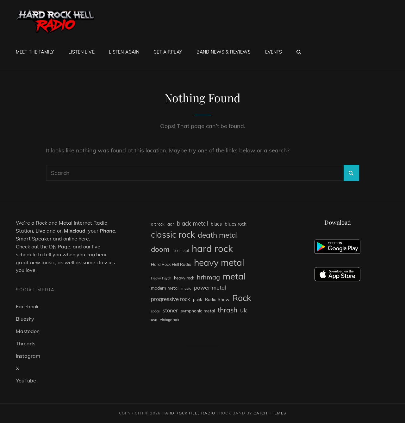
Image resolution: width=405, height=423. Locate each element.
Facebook (27, 306)
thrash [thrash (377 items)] (227, 310)
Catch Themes (269, 413)
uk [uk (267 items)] (243, 310)
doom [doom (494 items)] (160, 249)
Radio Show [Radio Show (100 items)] (217, 299)
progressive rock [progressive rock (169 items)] (170, 299)
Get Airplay (167, 52)
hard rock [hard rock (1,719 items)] (212, 248)
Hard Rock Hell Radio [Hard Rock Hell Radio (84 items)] (171, 264)
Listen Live (81, 52)
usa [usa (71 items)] (154, 319)
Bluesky (25, 319)
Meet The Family (35, 52)
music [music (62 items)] (186, 288)
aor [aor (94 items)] (170, 224)
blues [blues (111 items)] (216, 224)
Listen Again (124, 52)
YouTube (26, 380)
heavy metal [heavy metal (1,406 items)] (219, 262)
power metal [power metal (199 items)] (210, 287)
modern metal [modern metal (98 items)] (164, 288)
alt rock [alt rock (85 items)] (158, 224)
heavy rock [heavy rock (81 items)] (184, 277)
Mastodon (28, 331)
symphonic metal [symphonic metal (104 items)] (198, 310)
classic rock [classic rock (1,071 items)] (173, 234)
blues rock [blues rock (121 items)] (235, 224)
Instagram (28, 356)
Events (273, 52)
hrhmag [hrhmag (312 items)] (208, 277)
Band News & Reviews (223, 52)
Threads (25, 343)
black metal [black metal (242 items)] (192, 223)
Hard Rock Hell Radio (188, 413)
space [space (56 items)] (155, 311)
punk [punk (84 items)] (197, 299)
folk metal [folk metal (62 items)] (180, 250)
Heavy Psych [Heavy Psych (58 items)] (161, 278)
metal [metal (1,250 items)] (234, 276)
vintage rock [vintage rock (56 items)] (169, 319)
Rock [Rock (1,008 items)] (241, 298)
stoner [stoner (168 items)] (170, 310)
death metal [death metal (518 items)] (218, 235)
